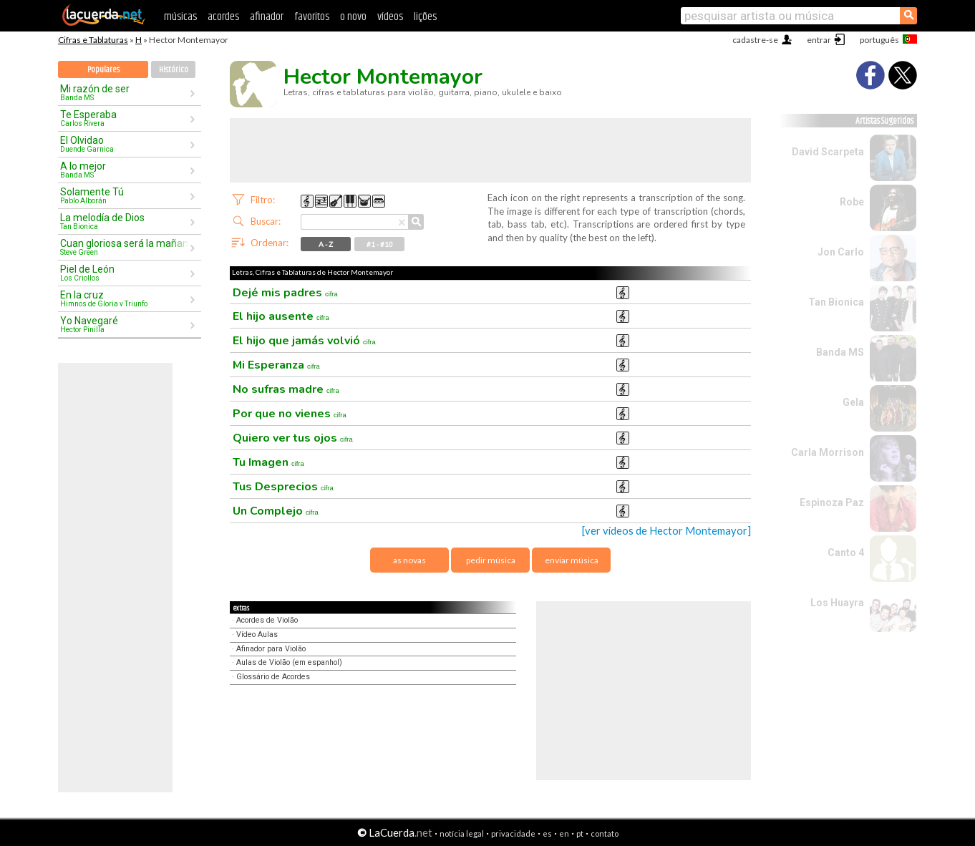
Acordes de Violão (267, 620)
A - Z (326, 244)
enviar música (571, 560)
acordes (223, 17)
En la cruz (124, 298)
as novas (409, 560)
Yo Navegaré (124, 324)
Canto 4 (846, 552)
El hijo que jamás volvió (304, 341)
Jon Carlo (841, 252)
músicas (180, 17)
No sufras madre (286, 389)
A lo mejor (124, 170)
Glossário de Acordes (273, 676)
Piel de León (124, 273)
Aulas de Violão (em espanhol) (289, 662)
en (564, 833)
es (547, 833)
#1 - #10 (380, 244)
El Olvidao (124, 144)
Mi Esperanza (276, 365)
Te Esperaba (124, 118)
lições (425, 17)
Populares (103, 70)
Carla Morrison (827, 452)
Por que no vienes (289, 414)
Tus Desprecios (283, 487)
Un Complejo (276, 511)
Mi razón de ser (124, 92)
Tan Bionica (836, 302)
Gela (853, 402)
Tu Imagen (268, 462)
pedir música (490, 560)
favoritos (311, 17)
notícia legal (462, 833)
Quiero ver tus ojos (293, 438)
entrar (819, 39)
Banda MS (840, 352)
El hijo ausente (281, 316)
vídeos (390, 17)
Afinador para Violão (271, 648)
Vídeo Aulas (257, 634)
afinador (266, 17)
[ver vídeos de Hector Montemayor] (666, 531)
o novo (353, 17)
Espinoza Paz (832, 502)
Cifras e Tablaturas (93, 39)
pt (579, 833)
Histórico (173, 70)
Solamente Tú (124, 195)
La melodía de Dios (124, 221)
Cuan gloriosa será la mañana (124, 247)
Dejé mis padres (285, 293)
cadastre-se (755, 39)
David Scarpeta (828, 151)
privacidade (513, 833)
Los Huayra (837, 602)
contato (605, 833)
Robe (852, 202)
